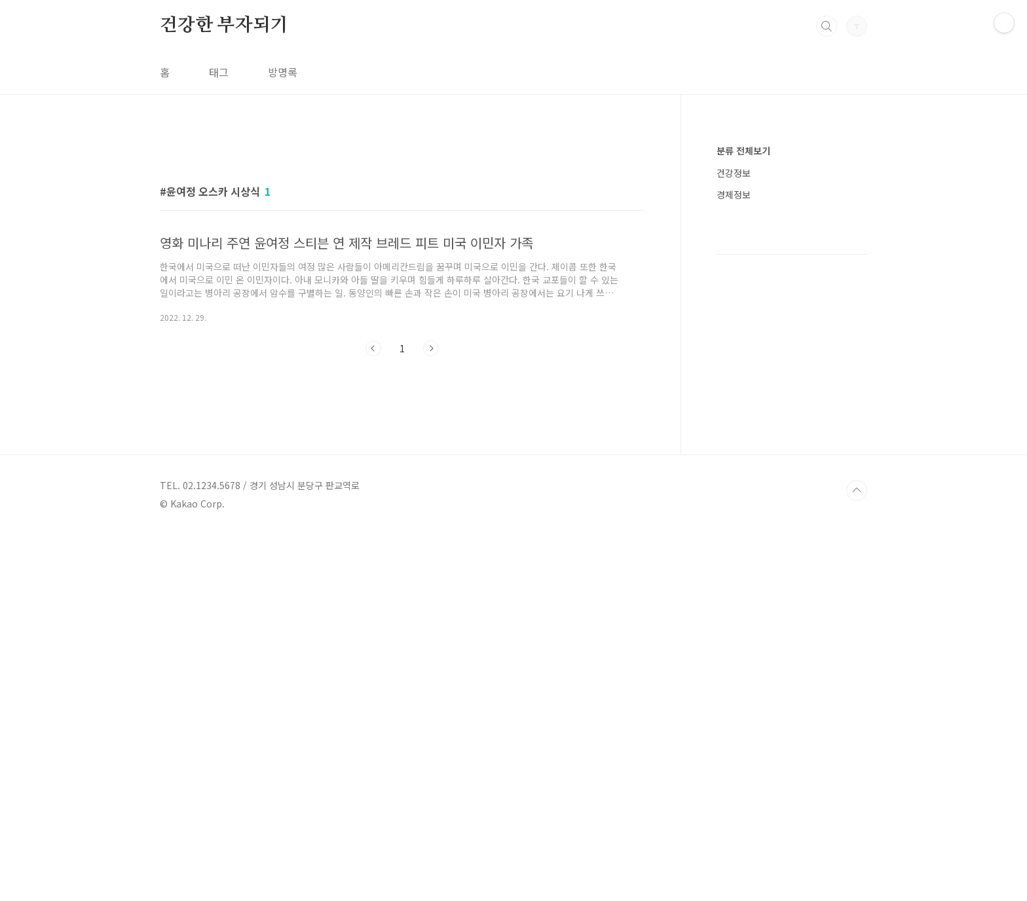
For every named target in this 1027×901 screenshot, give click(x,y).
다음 (431, 532)
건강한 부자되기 (224, 25)
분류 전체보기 (743, 150)
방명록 (282, 72)
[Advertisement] (402, 253)
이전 (373, 532)
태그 (219, 72)
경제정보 (734, 194)
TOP (856, 857)
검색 (826, 26)
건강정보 (734, 172)
